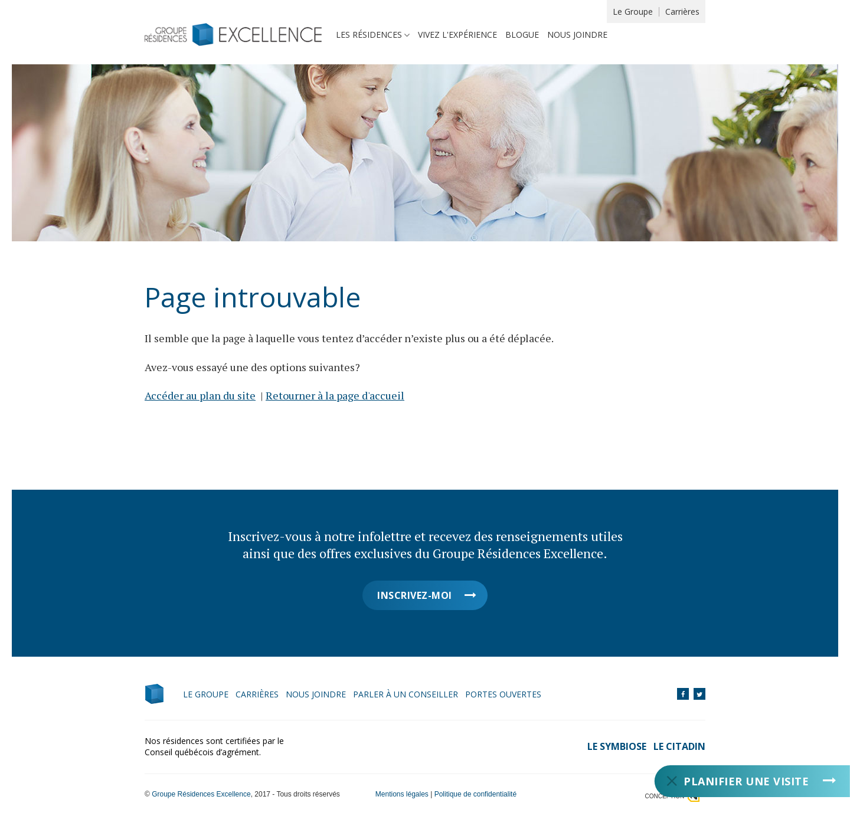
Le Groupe (633, 11)
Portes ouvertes (503, 694)
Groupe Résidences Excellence (201, 794)
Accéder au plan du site (200, 395)
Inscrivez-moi (414, 595)
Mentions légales (402, 794)
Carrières (682, 11)
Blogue (522, 34)
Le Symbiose (616, 746)
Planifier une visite (746, 781)
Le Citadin (679, 746)
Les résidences (369, 34)
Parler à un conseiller (405, 694)
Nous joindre (577, 34)
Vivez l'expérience (457, 34)
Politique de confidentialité (475, 794)
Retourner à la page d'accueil (335, 395)
